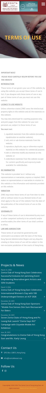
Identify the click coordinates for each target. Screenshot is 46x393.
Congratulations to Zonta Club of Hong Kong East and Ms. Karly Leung (23, 337)
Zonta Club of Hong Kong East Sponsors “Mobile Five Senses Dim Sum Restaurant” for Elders (23, 307)
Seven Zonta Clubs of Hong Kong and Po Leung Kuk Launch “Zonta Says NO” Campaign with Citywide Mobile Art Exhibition (23, 322)
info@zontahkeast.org (13, 358)
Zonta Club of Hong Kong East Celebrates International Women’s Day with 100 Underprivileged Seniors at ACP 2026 (23, 293)
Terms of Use (24, 388)
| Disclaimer (33, 388)
